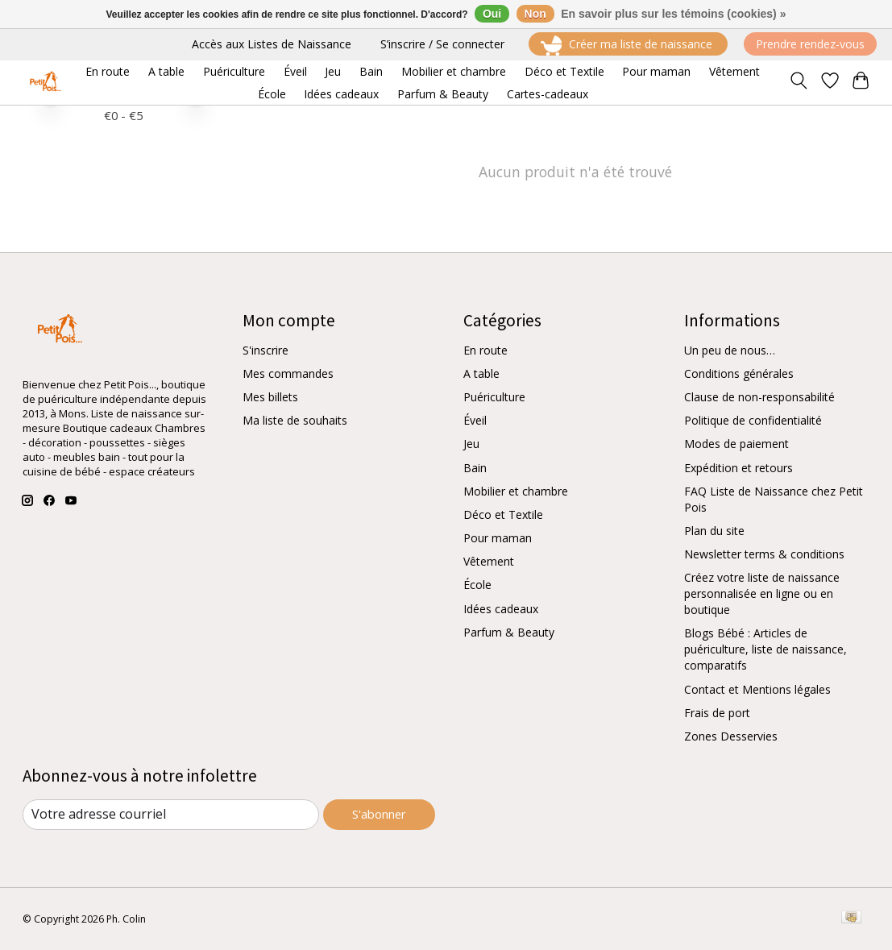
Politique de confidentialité (753, 421)
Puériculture (494, 397)
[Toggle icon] (798, 82)
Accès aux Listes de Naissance (271, 44)
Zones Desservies (731, 737)
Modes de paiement (736, 444)
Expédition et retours (738, 467)
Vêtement (488, 562)
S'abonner (378, 815)
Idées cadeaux (500, 608)
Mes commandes (288, 374)
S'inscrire (265, 351)
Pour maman (497, 538)
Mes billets (270, 397)
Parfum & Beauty (508, 632)
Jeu (471, 444)
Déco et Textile (503, 515)
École (477, 585)
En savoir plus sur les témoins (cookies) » (673, 13)
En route (485, 351)
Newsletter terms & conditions (764, 554)
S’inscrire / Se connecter (442, 44)
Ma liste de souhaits (295, 421)
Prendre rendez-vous (810, 44)
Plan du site (714, 531)
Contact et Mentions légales (757, 689)
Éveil (475, 421)
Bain (475, 467)
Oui (492, 13)
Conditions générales (739, 374)
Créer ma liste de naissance (628, 45)
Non (535, 13)
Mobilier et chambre (515, 491)
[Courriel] (170, 815)
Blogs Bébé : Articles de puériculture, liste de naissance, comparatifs (765, 650)
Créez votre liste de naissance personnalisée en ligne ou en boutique (762, 594)
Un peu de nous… (729, 351)
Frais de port (717, 712)
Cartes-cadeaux (547, 94)
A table (481, 374)
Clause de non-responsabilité (759, 397)
